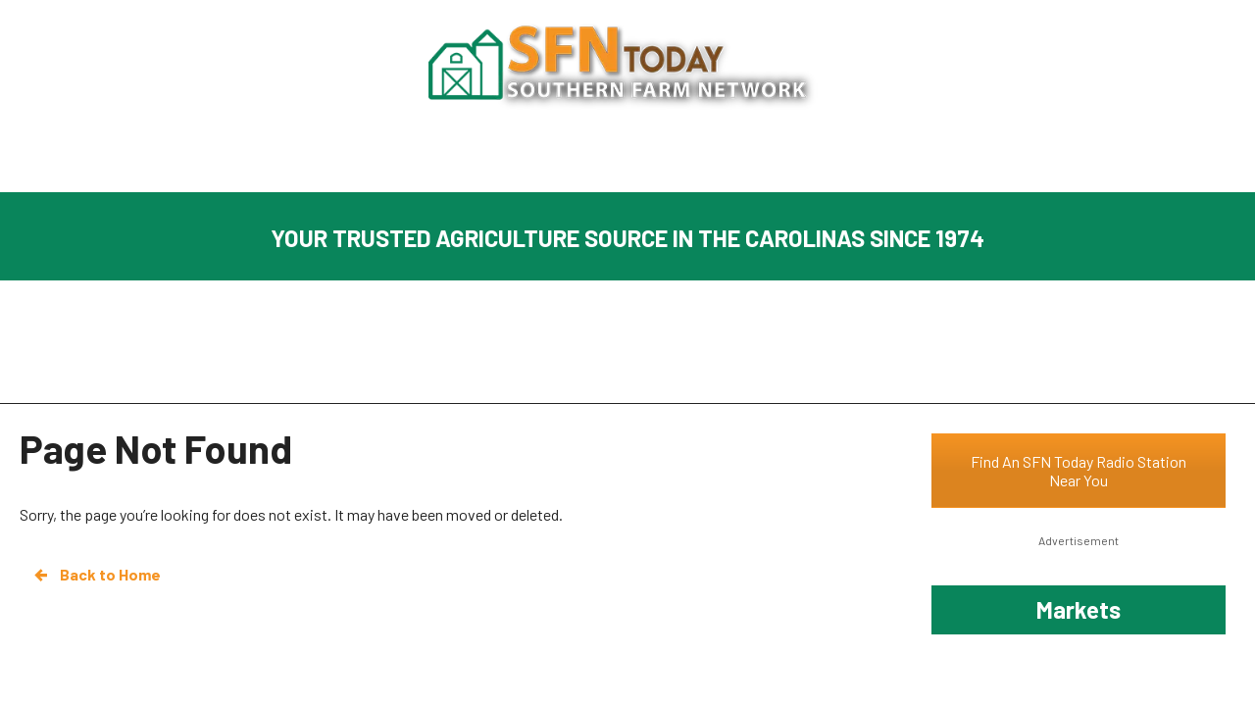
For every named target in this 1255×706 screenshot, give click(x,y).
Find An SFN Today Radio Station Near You (1078, 470)
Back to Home (96, 574)
